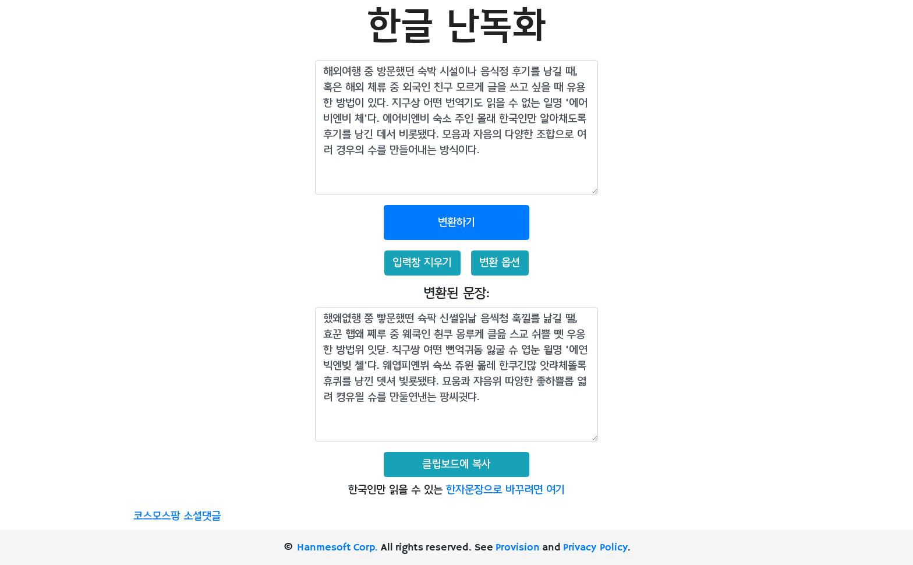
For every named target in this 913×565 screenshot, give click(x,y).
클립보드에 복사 (456, 464)
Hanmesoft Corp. (337, 547)
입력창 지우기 (422, 262)
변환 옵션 (499, 262)
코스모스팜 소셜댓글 (177, 516)
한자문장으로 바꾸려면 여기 (505, 489)
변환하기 (456, 222)
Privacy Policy (595, 547)
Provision (518, 547)
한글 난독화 (456, 27)
